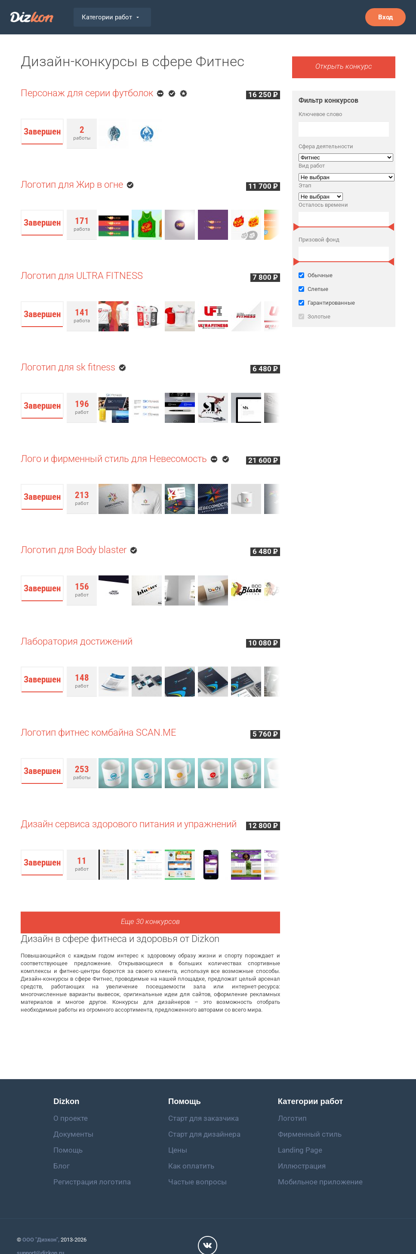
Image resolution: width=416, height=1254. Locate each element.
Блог (61, 1166)
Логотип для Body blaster (73, 549)
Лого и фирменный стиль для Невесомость (114, 458)
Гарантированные (344, 302)
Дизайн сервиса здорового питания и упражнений (129, 824)
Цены (177, 1150)
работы (82, 133)
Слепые (344, 289)
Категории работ (110, 17)
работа (82, 224)
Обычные (316, 275)
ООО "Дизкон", (40, 1239)
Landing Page (300, 1150)
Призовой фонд (319, 239)
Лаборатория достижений (77, 641)
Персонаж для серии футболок (87, 93)
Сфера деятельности (326, 146)
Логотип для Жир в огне (72, 184)
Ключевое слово (320, 114)
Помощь (68, 1150)
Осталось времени (323, 205)
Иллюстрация (302, 1166)
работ (82, 407)
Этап (305, 185)
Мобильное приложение (320, 1182)
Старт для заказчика (203, 1118)
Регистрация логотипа (92, 1182)
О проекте (70, 1118)
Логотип (292, 1118)
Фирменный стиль (310, 1134)
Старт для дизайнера (204, 1134)
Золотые (344, 316)
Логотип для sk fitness (68, 367)
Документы (73, 1134)
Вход (385, 17)
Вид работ (312, 165)
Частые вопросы (197, 1182)
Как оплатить (191, 1166)
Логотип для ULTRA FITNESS (82, 275)
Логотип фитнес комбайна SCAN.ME (98, 732)
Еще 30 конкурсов (150, 922)
